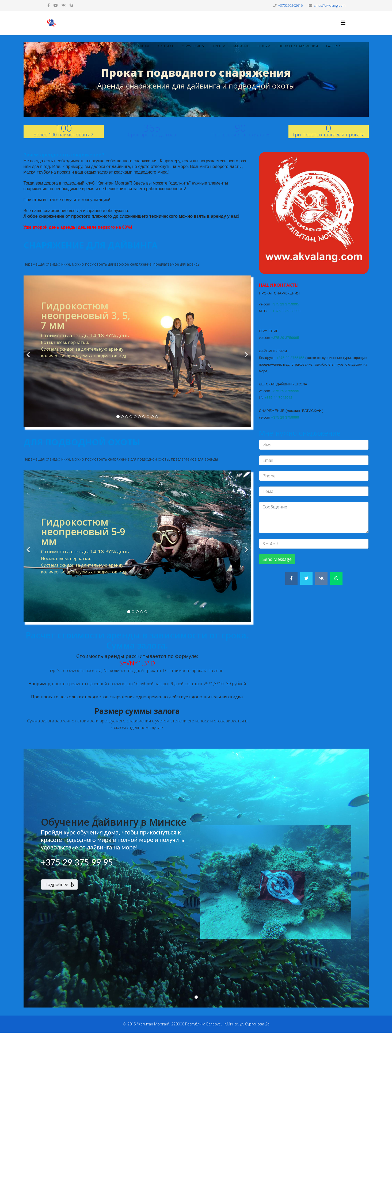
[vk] (64, 5)
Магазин (241, 46)
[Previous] (29, 351)
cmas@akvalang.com (329, 5)
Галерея (333, 46)
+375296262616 (290, 5)
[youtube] (56, 5)
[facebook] (48, 5)
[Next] (245, 351)
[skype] (71, 5)
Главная (141, 46)
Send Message (277, 559)
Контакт (165, 46)
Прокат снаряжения (298, 46)
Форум (264, 46)
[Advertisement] (160, 1113)
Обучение (191, 46)
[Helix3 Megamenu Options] (343, 22)
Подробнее (59, 884)
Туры (217, 46)
